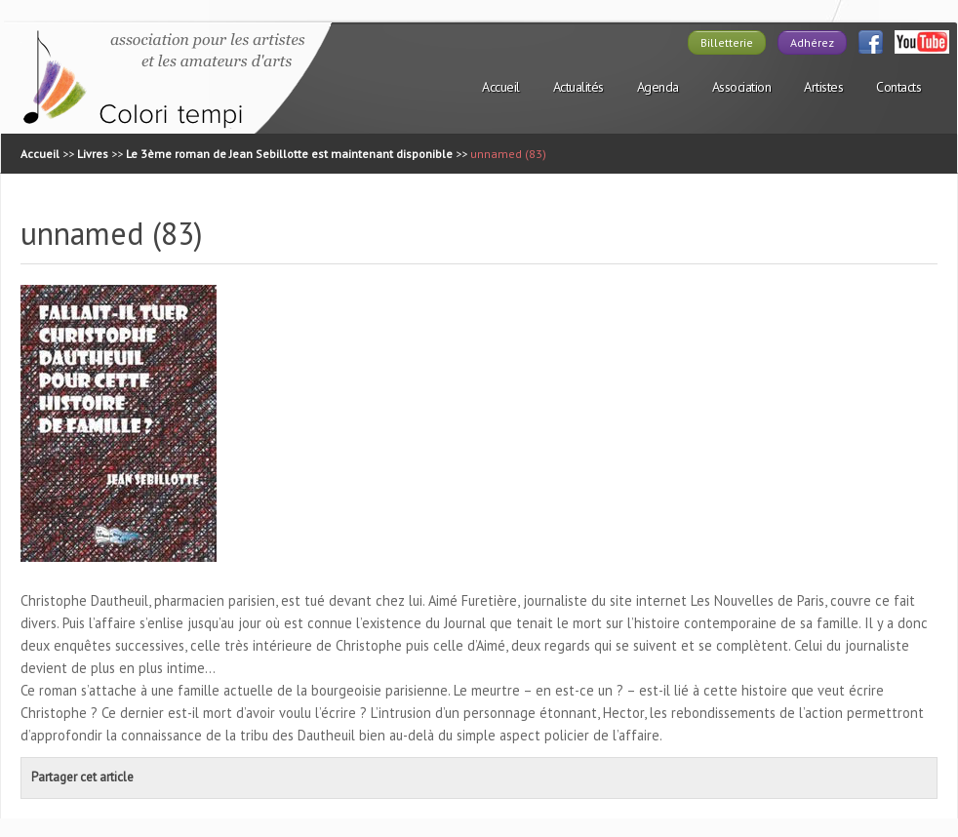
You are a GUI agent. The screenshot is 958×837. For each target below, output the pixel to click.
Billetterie (726, 42)
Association (742, 87)
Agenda (658, 87)
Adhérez (812, 42)
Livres (92, 153)
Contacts (898, 87)
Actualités (578, 87)
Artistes (823, 87)
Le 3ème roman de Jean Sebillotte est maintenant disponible (289, 153)
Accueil (501, 87)
